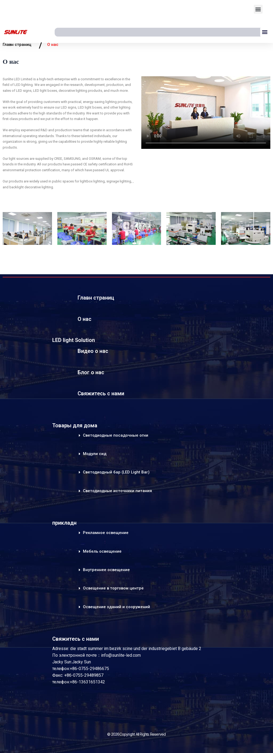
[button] (258, 9)
